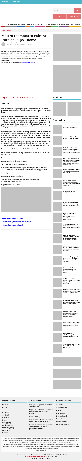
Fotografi (5, 412)
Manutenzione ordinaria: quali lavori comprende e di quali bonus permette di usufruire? (41, 427)
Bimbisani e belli (61, 416)
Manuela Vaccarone (18, 43)
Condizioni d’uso (7, 425)
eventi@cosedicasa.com (28, 62)
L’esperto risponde (75, 24)
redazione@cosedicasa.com (36, 457)
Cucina (28, 24)
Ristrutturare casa (11, 24)
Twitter (75, 2)
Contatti (5, 407)
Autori (4, 410)
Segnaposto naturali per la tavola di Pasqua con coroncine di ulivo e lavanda (41, 412)
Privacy (4, 420)
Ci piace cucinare (61, 422)
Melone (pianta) (34, 417)
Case (3, 24)
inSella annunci (61, 413)
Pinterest (71, 2)
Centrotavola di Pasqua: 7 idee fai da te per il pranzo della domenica (41, 421)
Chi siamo (5, 405)
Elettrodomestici (40, 24)
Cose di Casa (13, 13)
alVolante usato (61, 408)
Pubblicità (5, 417)
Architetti (5, 415)
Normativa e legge (64, 24)
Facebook (63, 2)
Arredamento (21, 24)
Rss (60, 2)
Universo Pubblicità (62, 424)
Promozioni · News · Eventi (12, 2)
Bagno (32, 24)
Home (3, 30)
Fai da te (48, 24)
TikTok (79, 2)
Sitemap (5, 433)
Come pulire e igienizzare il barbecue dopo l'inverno (41, 406)
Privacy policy (6, 423)
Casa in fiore (54, 24)
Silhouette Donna (62, 419)
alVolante (59, 405)
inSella (58, 410)
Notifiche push (7, 430)
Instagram (67, 2)
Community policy (8, 428)
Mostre (9, 30)
